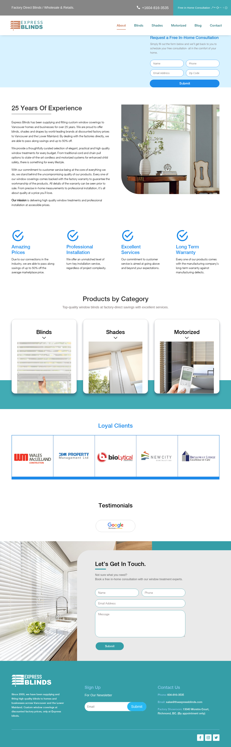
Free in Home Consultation (194, 7)
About (121, 25)
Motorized (178, 25)
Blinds (138, 25)
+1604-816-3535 (155, 8)
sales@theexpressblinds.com (184, 701)
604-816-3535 (175, 694)
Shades (157, 25)
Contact (216, 25)
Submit (184, 83)
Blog (198, 25)
